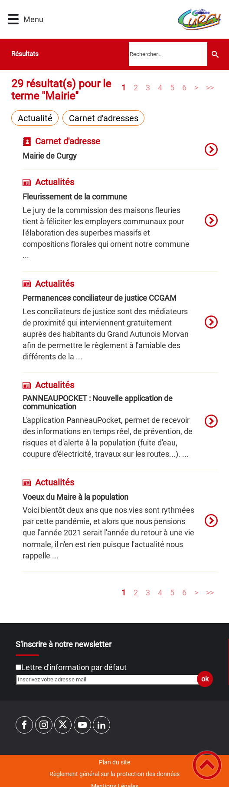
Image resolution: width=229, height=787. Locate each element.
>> (210, 87)
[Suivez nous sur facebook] (24, 725)
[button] (13, 19)
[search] (168, 54)
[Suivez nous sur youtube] (82, 725)
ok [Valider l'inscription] (205, 679)
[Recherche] (215, 54)
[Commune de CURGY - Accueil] (130, 19)
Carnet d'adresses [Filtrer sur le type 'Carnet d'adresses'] (103, 118)
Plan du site (114, 762)
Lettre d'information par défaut (74, 667)
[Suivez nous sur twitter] (63, 725)
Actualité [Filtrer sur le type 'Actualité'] (35, 118)
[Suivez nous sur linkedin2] (101, 725)
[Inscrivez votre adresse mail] (111, 679)
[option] (120, 153)
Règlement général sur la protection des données (114, 773)
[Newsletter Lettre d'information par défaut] (18, 667)
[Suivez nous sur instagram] (43, 725)
